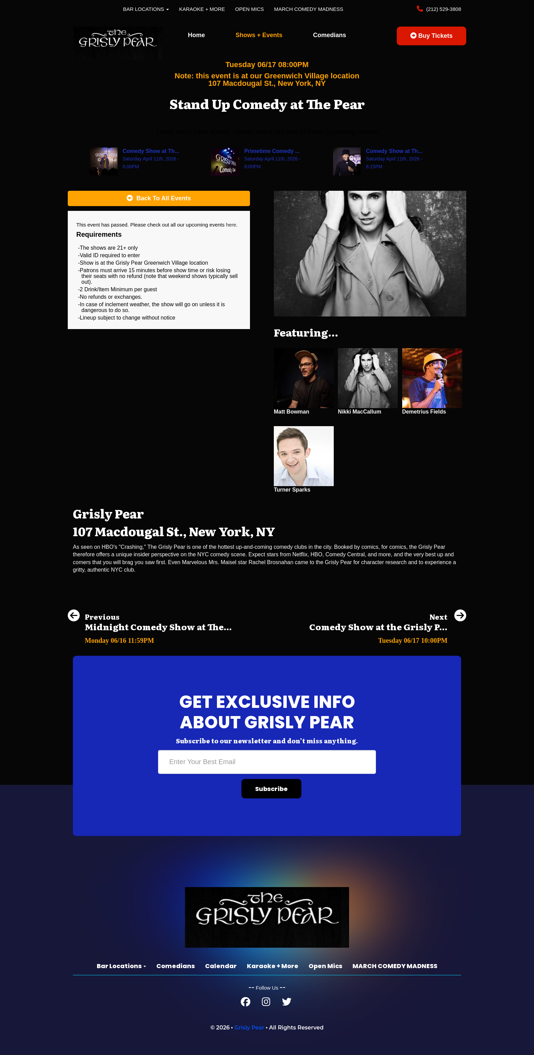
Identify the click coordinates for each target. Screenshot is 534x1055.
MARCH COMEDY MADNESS (308, 9)
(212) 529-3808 (443, 9)
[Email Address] (267, 762)
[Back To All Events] (159, 198)
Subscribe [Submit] (271, 789)
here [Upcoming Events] (231, 225)
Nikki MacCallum (359, 412)
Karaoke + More (202, 9)
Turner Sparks (292, 490)
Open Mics (249, 9)
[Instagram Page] (266, 1003)
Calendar (221, 966)
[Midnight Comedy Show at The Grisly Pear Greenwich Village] (150, 638)
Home (196, 35)
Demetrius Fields (424, 412)
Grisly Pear (249, 1027)
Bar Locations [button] (146, 9)
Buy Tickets (431, 35)
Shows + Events (259, 35)
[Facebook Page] (245, 1003)
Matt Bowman (291, 412)
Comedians (329, 35)
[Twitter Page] (287, 1003)
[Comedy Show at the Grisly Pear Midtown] (387, 638)
